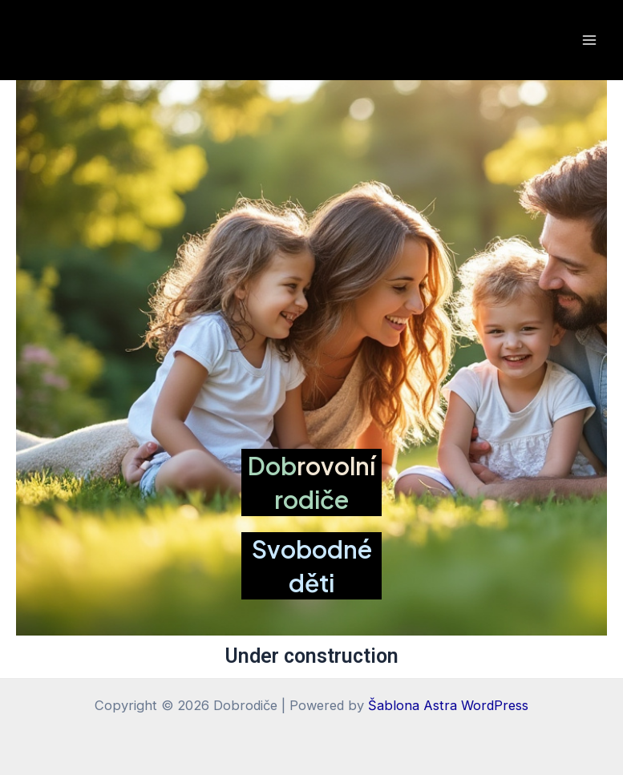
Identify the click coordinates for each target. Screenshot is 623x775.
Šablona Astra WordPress (448, 705)
